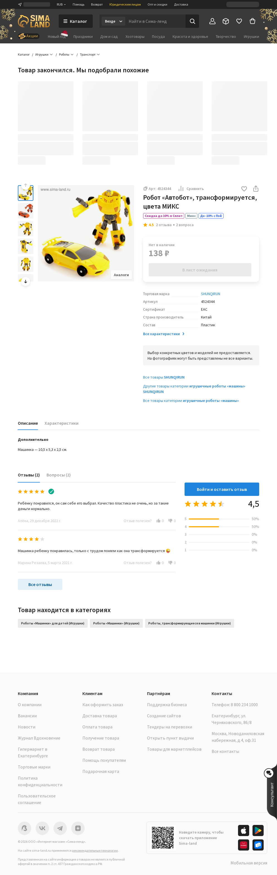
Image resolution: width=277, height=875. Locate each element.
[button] (244, 189)
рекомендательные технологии (95, 850)
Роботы (64, 54)
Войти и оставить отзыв (222, 489)
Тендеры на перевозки (169, 727)
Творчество (226, 36)
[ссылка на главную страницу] (34, 21)
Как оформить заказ (102, 704)
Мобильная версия (249, 863)
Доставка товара (99, 715)
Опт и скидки (157, 4)
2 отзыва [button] (164, 224)
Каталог (24, 54)
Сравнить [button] (191, 188)
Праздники (83, 36)
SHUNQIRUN (210, 293)
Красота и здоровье (190, 36)
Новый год (57, 36)
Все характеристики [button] (164, 333)
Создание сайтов (164, 715)
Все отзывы (40, 584)
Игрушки (251, 36)
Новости (26, 727)
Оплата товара (97, 727)
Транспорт (87, 54)
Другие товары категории (194, 389)
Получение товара (100, 738)
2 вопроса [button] (185, 224)
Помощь (78, 4)
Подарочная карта (100, 771)
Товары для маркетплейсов (174, 749)
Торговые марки (34, 767)
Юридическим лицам (125, 4)
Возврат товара (98, 749)
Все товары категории (191, 400)
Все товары (164, 377)
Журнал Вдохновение (39, 738)
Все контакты (225, 751)
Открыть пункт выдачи (170, 738)
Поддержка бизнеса (167, 704)
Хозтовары (135, 36)
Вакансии (27, 715)
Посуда (158, 36)
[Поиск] (192, 21)
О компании (29, 704)
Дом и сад (109, 36)
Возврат (97, 4)
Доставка (181, 4)
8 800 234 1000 (244, 704)
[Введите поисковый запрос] (155, 21)
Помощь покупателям (104, 760)
